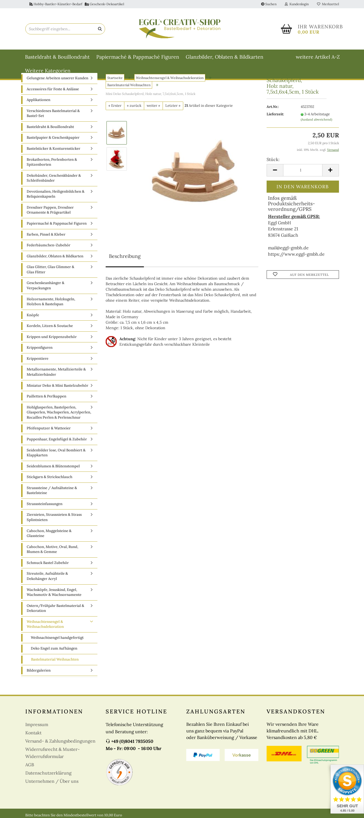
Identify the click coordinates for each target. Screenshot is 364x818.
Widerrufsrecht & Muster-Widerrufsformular (52, 752)
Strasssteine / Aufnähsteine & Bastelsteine (52, 490)
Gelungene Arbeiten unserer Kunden (57, 78)
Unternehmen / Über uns (51, 781)
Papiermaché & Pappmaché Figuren (137, 57)
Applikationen (38, 99)
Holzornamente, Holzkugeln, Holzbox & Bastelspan (51, 302)
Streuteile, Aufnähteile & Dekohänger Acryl (47, 576)
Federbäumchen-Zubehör (48, 245)
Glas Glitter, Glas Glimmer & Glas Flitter (50, 269)
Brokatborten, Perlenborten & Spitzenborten (52, 162)
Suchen (269, 4)
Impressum (36, 724)
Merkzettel (328, 4)
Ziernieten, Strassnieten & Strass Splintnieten (54, 517)
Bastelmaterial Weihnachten (55, 659)
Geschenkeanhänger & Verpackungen (45, 285)
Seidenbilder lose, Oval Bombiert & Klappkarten (56, 453)
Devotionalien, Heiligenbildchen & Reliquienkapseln (55, 194)
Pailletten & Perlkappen (46, 396)
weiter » (153, 105)
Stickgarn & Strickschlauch (49, 477)
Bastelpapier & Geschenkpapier (53, 137)
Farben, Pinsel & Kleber (46, 234)
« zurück (134, 105)
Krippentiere (37, 358)
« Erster (115, 105)
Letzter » (172, 105)
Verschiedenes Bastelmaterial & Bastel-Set (53, 113)
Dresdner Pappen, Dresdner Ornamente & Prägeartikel (50, 210)
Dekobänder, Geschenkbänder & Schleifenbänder (54, 178)
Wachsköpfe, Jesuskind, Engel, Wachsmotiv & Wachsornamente (54, 592)
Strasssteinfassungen (44, 503)
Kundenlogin (297, 4)
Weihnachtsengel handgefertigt (57, 637)
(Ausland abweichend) (316, 119)
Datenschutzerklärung (48, 773)
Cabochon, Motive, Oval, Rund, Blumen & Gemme (52, 549)
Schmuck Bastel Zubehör (48, 562)
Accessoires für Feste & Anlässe (53, 89)
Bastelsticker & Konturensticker (53, 148)
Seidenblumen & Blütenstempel (53, 466)
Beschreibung (125, 256)
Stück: (273, 159)
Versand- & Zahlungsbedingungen (60, 741)
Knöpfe (33, 315)
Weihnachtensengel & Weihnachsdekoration (45, 624)
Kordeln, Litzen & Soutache (50, 325)
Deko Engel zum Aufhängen (54, 648)
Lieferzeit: (275, 114)
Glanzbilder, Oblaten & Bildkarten (224, 57)
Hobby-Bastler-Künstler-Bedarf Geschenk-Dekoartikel (76, 4)
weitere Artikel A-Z (318, 57)
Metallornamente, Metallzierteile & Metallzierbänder (56, 372)
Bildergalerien (39, 670)
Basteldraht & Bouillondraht (57, 57)
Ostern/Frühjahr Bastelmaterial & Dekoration (55, 608)
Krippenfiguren (40, 347)
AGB (29, 764)
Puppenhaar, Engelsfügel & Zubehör (57, 439)
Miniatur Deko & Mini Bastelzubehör (57, 385)
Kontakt (33, 732)
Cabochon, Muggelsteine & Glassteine (49, 533)
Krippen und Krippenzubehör (52, 336)
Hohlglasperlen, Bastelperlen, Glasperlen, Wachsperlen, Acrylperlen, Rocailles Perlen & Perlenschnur (59, 412)
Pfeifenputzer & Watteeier (49, 428)
